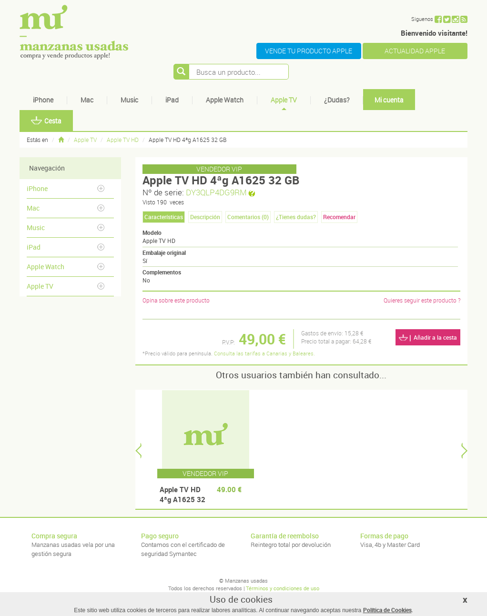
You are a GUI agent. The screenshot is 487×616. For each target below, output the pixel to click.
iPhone (43, 99)
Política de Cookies (387, 610)
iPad (172, 99)
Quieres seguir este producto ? (422, 300)
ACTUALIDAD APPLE (415, 50)
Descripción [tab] (205, 217)
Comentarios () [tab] (248, 217)
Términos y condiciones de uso (282, 588)
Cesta (46, 120)
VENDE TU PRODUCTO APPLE (308, 50)
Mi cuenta (389, 99)
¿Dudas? (336, 99)
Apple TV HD (123, 139)
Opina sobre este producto (176, 300)
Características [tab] (163, 217)
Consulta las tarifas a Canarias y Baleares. (264, 353)
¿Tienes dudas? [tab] (296, 217)
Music (129, 99)
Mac (87, 99)
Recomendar (339, 217)
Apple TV (284, 99)
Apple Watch (225, 99)
